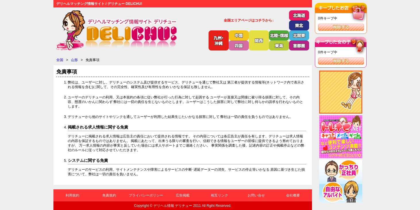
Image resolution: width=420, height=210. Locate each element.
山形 (74, 60)
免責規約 (109, 195)
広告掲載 (183, 195)
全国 (59, 60)
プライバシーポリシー (146, 195)
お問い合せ (256, 195)
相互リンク (219, 195)
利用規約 (72, 195)
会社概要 (293, 195)
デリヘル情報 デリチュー (172, 206)
